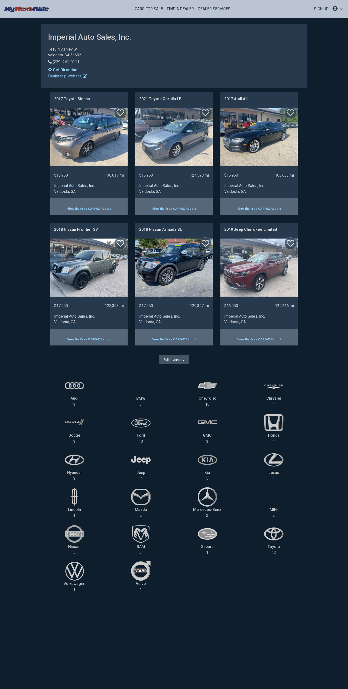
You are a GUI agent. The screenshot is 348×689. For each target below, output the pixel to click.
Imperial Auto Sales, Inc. (74, 185)
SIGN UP (321, 9)
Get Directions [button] (64, 69)
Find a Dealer (180, 9)
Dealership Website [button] (67, 76)
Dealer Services (214, 9)
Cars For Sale (149, 9)
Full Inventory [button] (174, 360)
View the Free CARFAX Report (89, 208)
